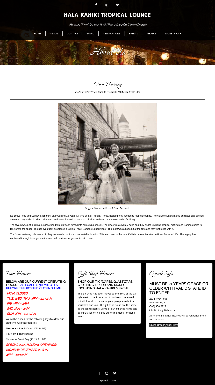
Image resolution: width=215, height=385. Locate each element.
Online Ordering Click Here (163, 325)
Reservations (111, 33)
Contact (72, 33)
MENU (90, 33)
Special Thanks (108, 380)
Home (37, 33)
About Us (107, 52)
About (54, 33)
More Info (173, 33)
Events (133, 33)
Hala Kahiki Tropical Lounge (107, 15)
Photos (151, 33)
